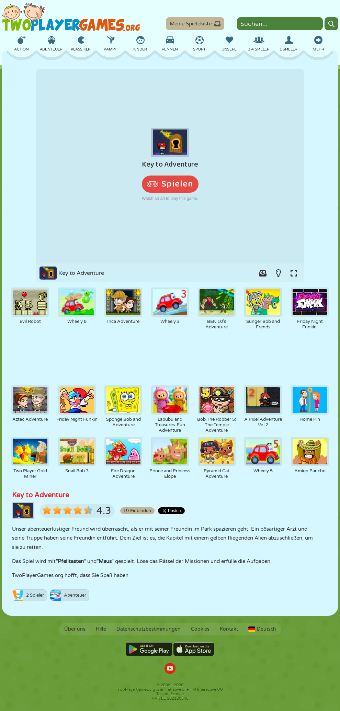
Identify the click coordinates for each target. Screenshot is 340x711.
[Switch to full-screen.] (294, 273)
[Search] (331, 23)
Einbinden (137, 511)
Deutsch (262, 629)
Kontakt (229, 629)
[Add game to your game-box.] (263, 273)
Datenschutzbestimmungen (148, 629)
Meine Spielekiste (195, 24)
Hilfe (101, 629)
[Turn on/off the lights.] (278, 273)
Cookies (200, 629)
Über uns (75, 629)
